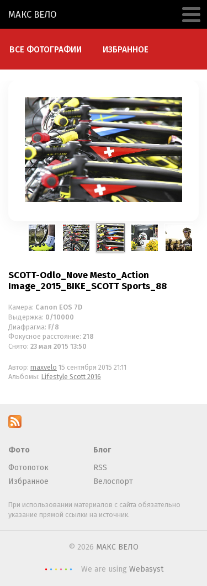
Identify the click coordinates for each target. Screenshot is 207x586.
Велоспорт (113, 481)
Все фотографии (45, 50)
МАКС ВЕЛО (32, 14)
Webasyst (146, 569)
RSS (100, 467)
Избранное (125, 50)
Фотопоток (28, 467)
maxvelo (43, 367)
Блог (102, 450)
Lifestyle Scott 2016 (71, 376)
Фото (19, 450)
